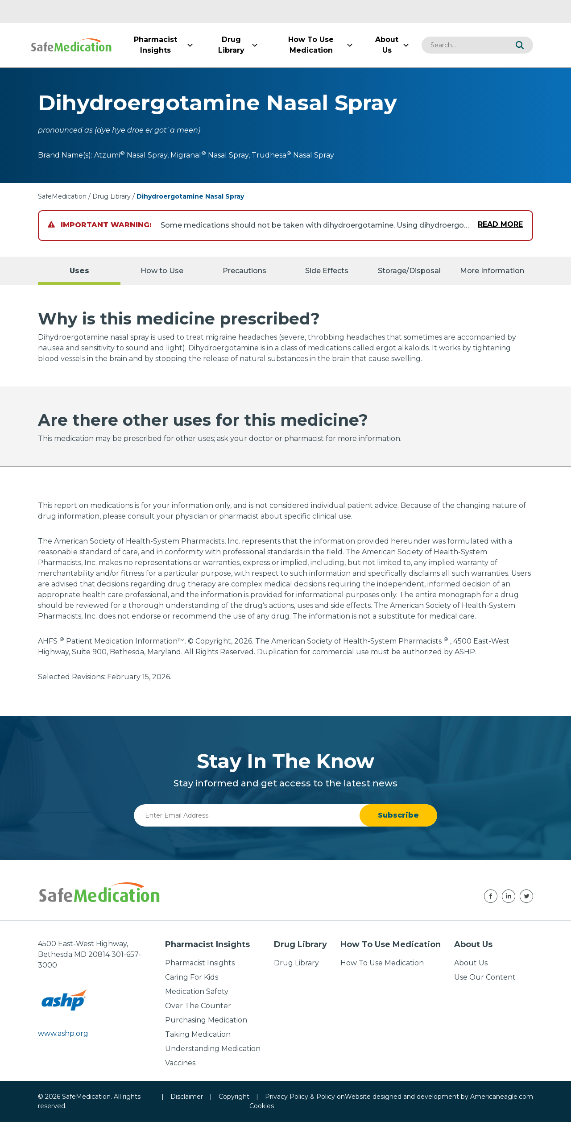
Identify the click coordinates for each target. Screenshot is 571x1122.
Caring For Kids (191, 977)
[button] (519, 45)
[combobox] (464, 45)
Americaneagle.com (501, 1097)
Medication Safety (196, 991)
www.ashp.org (63, 1033)
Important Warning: (100, 224)
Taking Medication (198, 1034)
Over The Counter (198, 1005)
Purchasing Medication (206, 1020)
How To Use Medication (382, 963)
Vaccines (180, 1063)
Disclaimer (186, 1097)
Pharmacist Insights (200, 963)
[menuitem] (155, 45)
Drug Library (111, 196)
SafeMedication (62, 196)
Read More (500, 224)
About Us (471, 963)
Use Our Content (485, 977)
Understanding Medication (213, 1048)
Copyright (234, 1097)
